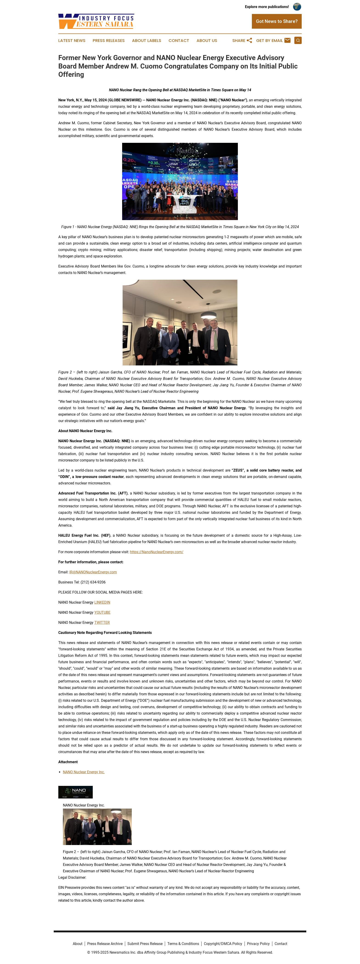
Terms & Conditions (183, 944)
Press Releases (109, 40)
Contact (179, 40)
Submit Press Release (145, 944)
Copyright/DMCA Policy (223, 944)
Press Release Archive (105, 944)
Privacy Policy (258, 944)
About (77, 944)
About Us (207, 40)
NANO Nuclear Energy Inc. (84, 772)
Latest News (71, 40)
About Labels (146, 40)
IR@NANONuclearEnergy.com (93, 572)
